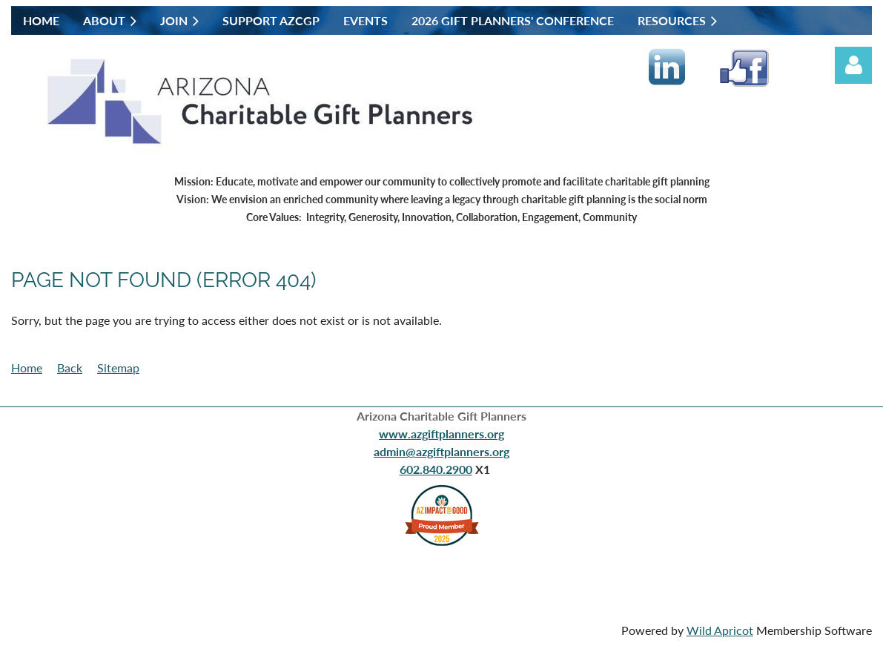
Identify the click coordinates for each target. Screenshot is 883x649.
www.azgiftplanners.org (441, 433)
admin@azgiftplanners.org (441, 451)
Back (69, 367)
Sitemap (118, 367)
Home (26, 367)
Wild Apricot (720, 630)
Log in (853, 65)
